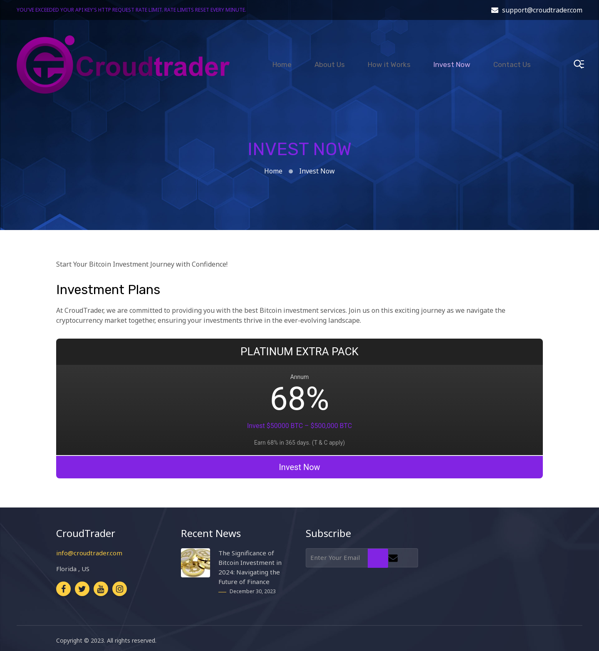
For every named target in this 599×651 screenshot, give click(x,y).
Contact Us (512, 59)
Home (282, 59)
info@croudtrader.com (89, 548)
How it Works (389, 59)
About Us (329, 59)
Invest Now (451, 59)
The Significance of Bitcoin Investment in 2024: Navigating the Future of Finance (250, 562)
